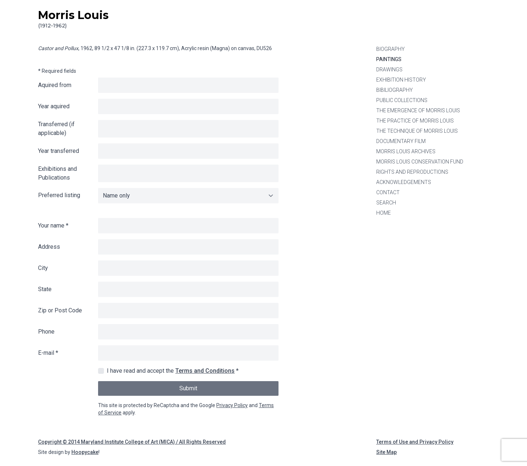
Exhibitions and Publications (57, 173)
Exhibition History (401, 80)
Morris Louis (73, 19)
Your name (53, 225)
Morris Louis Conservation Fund (419, 162)
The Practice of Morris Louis (415, 121)
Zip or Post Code (60, 310)
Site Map (386, 452)
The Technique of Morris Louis (417, 131)
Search (386, 203)
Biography (390, 49)
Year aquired (54, 106)
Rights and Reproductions (412, 172)
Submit (188, 388)
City (43, 267)
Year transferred (58, 150)
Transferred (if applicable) (56, 128)
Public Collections (401, 100)
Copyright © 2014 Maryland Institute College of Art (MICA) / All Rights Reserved (132, 442)
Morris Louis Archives (406, 151)
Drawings (389, 69)
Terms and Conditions (205, 370)
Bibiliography (394, 90)
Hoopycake (84, 452)
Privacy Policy (232, 405)
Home (383, 213)
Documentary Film (401, 141)
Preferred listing (59, 195)
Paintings (388, 59)
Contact (388, 192)
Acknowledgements (403, 182)
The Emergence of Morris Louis (418, 110)
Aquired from (54, 85)
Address (49, 246)
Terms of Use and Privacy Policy (414, 442)
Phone (46, 331)
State (45, 289)
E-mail (48, 352)
